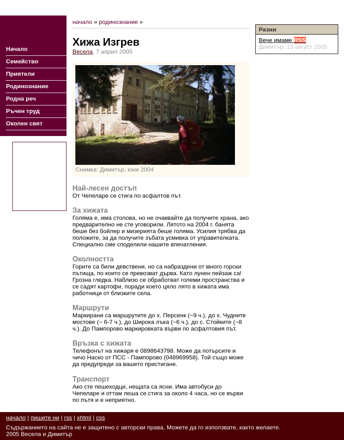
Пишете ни (323, 7)
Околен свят (24, 123)
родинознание (118, 22)
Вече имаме (282, 40)
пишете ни (45, 417)
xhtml (84, 417)
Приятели (20, 73)
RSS (297, 7)
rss (68, 417)
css (100, 417)
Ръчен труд (22, 111)
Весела (82, 51)
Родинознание (27, 86)
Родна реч (21, 98)
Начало (16, 49)
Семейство (22, 61)
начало (82, 22)
